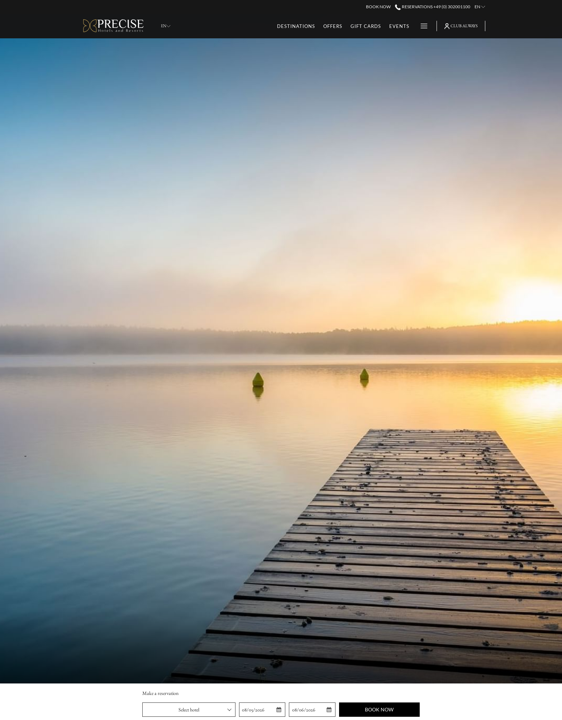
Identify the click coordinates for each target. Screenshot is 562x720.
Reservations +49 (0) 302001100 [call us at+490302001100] (432, 6)
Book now (379, 709)
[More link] (421, 26)
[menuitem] (296, 26)
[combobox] (189, 709)
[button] (262, 710)
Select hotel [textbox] (188, 709)
